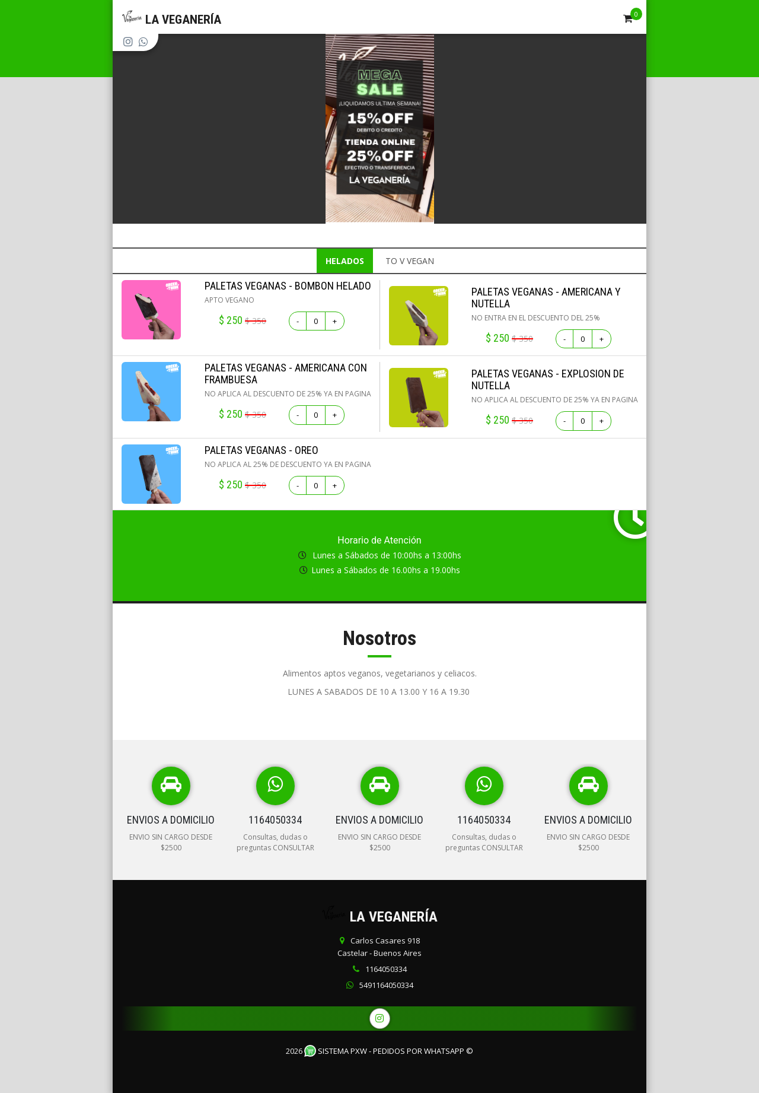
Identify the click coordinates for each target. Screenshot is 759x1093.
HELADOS (345, 260)
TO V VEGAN (409, 260)
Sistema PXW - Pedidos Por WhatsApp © (388, 1051)
